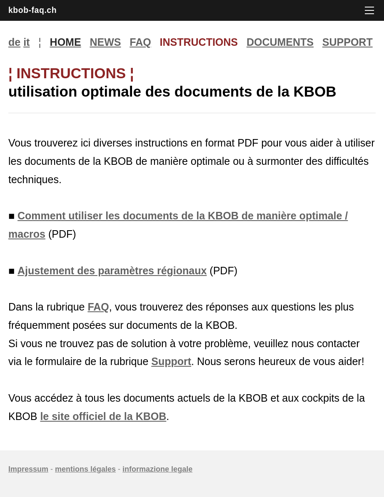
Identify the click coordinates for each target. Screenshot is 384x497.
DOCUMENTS (280, 42)
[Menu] (369, 10)
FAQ (140, 42)
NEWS (105, 42)
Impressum (28, 469)
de (14, 42)
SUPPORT (347, 42)
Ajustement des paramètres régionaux (112, 270)
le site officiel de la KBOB (103, 416)
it (26, 42)
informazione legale (157, 469)
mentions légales (85, 469)
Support (171, 361)
